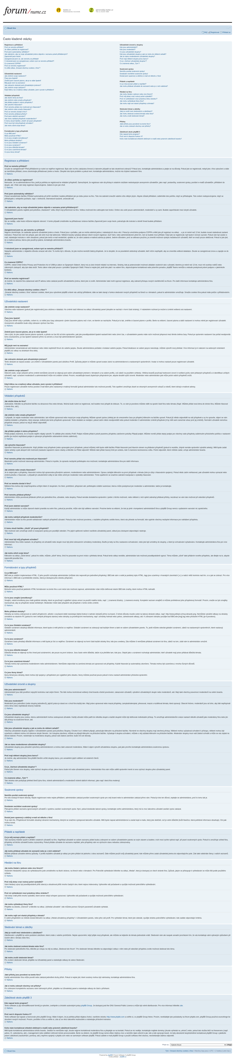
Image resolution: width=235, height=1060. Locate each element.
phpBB (110, 1055)
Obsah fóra (11, 28)
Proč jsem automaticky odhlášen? (17, 52)
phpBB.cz (123, 1056)
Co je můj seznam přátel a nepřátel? (133, 84)
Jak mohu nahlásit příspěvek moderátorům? (21, 118)
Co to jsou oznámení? (13, 145)
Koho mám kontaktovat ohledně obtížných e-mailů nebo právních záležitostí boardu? (151, 139)
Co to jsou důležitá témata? (14, 147)
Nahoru (10, 174)
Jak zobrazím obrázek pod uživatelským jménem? (23, 85)
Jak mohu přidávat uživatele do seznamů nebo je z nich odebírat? (144, 86)
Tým (167, 1051)
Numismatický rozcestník (72, 10)
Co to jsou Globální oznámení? (16, 143)
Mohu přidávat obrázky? (13, 140)
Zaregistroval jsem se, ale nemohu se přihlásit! (22, 59)
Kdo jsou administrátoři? (128, 47)
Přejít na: (165, 1044)
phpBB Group (86, 1005)
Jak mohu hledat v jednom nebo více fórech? (136, 94)
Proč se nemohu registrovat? (15, 66)
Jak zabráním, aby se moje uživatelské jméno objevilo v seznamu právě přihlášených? (36, 54)
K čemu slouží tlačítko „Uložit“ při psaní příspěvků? (23, 121)
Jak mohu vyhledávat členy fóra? (132, 101)
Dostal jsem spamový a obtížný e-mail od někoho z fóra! (140, 76)
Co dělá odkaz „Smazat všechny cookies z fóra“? (22, 68)
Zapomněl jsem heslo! (13, 56)
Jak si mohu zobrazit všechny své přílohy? (135, 126)
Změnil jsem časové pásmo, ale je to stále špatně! (23, 80)
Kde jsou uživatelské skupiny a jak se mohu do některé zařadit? (143, 54)
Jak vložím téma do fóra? (14, 98)
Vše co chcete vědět (105, 10)
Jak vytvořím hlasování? (13, 105)
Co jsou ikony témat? (12, 152)
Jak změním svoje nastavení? (15, 76)
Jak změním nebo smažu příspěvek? (18, 100)
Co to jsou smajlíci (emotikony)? (16, 138)
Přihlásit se (226, 32)
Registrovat (215, 32)
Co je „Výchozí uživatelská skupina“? (133, 61)
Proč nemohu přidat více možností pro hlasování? (23, 107)
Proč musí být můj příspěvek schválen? (19, 123)
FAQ (206, 32)
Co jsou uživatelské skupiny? (130, 52)
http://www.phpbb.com (115, 1017)
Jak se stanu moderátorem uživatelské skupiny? (137, 56)
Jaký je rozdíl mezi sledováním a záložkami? (136, 111)
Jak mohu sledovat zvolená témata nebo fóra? (137, 114)
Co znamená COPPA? (13, 63)
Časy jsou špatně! (11, 78)
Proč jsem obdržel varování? (15, 116)
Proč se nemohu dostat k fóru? (16, 112)
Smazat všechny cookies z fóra (181, 1051)
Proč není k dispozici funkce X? (131, 136)
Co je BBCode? (10, 133)
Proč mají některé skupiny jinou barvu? (134, 59)
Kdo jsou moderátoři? (128, 49)
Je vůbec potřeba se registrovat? (17, 49)
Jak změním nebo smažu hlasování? (18, 109)
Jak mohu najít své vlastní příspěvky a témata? (137, 103)
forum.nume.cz (29, 12)
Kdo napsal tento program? (130, 134)
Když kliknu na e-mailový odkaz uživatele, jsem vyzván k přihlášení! (29, 90)
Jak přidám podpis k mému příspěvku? (19, 102)
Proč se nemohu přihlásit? (14, 47)
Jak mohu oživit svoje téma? (15, 125)
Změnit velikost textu (228, 27)
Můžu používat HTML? (13, 136)
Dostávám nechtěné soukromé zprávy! (134, 74)
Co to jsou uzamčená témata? (15, 149)
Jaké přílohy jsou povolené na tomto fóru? (135, 124)
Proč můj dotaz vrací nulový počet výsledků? (136, 96)
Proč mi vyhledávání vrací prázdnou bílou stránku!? (138, 99)
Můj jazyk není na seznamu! (15, 83)
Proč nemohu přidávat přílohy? (16, 114)
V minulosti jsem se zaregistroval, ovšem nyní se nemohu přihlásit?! (29, 61)
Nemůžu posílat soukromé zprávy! (132, 71)
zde (181, 1005)
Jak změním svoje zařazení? (15, 87)
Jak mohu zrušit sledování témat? (132, 116)
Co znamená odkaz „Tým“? (130, 63)
